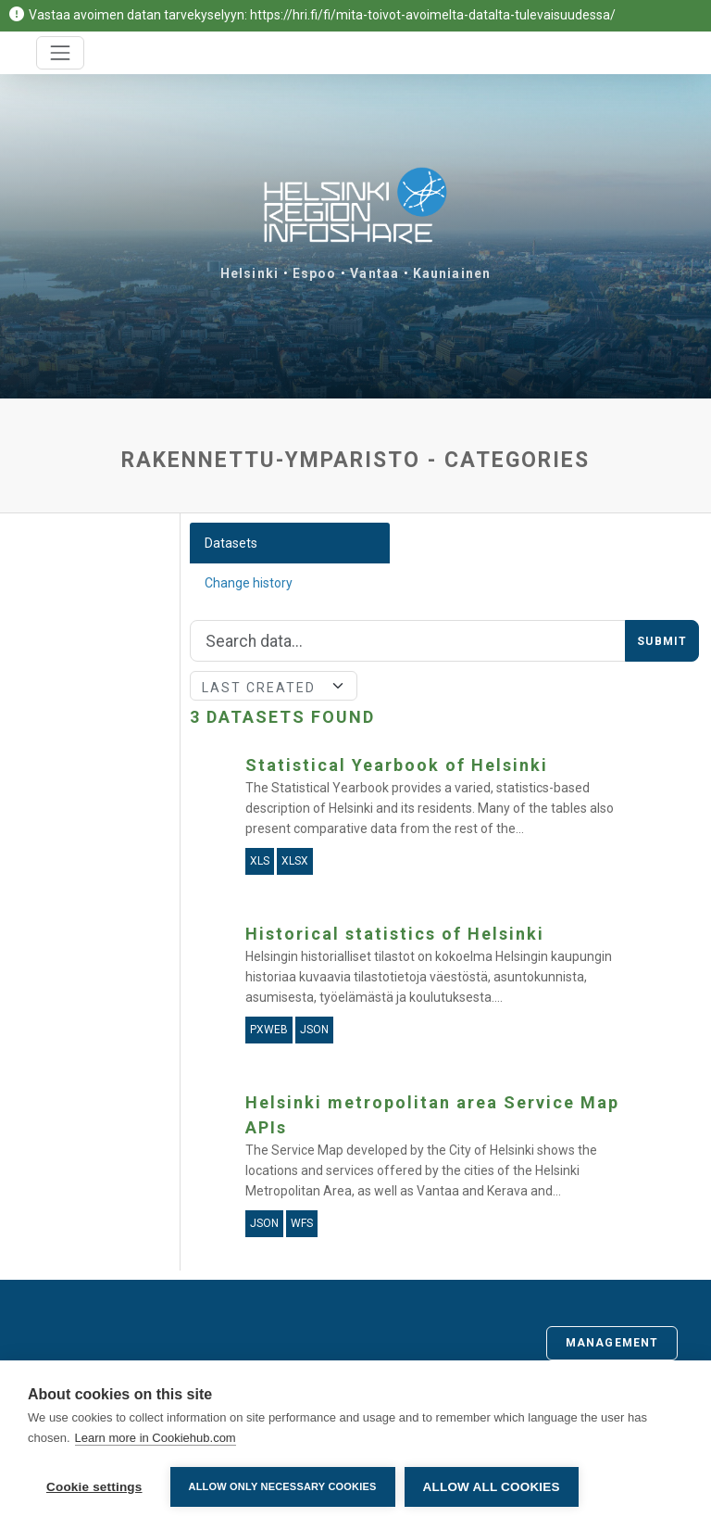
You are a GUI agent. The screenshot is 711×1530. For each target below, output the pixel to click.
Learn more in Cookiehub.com (155, 1438)
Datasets (231, 543)
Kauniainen (452, 273)
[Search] (408, 641)
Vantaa (374, 273)
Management (612, 1342)
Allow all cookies (491, 1487)
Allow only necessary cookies (283, 1486)
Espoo (315, 273)
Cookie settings (94, 1487)
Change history (249, 582)
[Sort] (274, 686)
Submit (662, 641)
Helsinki (249, 273)
